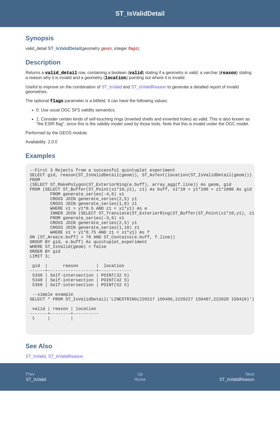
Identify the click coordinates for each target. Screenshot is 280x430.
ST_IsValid (111, 89)
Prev (30, 413)
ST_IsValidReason (148, 89)
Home (140, 418)
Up (140, 413)
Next (249, 413)
